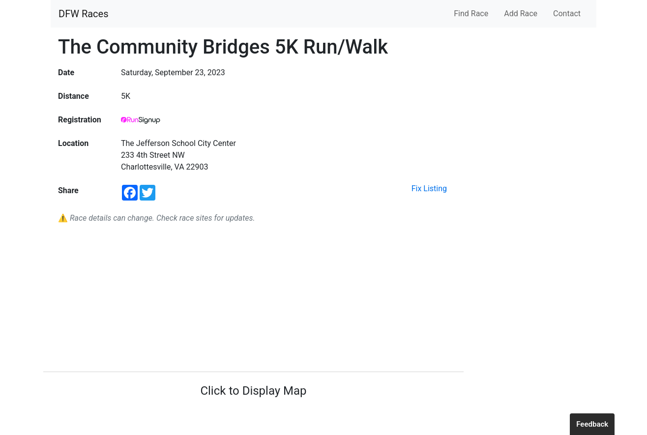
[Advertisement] (253, 298)
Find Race (471, 13)
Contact (567, 13)
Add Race (520, 13)
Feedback (592, 424)
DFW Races (83, 14)
